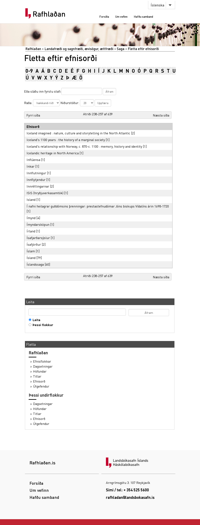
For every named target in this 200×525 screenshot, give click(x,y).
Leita (35, 320)
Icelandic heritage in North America (53, 153)
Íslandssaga (35, 264)
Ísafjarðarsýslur (38, 238)
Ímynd (31, 218)
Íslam (31, 251)
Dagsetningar (43, 366)
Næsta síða (161, 115)
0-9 (29, 70)
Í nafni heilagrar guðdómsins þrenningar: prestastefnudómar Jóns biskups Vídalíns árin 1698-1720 (98, 206)
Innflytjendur (36, 179)
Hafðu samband (143, 16)
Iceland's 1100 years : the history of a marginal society (66, 139)
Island (31, 199)
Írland (31, 231)
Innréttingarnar (38, 186)
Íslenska (157, 4)
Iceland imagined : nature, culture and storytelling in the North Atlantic (78, 133)
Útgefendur (41, 386)
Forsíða (104, 16)
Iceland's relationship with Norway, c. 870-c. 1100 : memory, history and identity (84, 146)
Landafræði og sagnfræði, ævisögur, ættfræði (78, 49)
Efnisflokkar (42, 361)
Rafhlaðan (49, 14)
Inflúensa (33, 159)
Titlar (37, 376)
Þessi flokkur (42, 325)
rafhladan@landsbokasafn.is (130, 497)
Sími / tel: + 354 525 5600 (127, 489)
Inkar (30, 166)
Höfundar (40, 371)
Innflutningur (36, 173)
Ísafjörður (34, 244)
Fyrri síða (33, 115)
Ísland (31, 257)
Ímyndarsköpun (38, 224)
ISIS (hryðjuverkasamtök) (45, 193)
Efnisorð (39, 381)
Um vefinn (121, 16)
